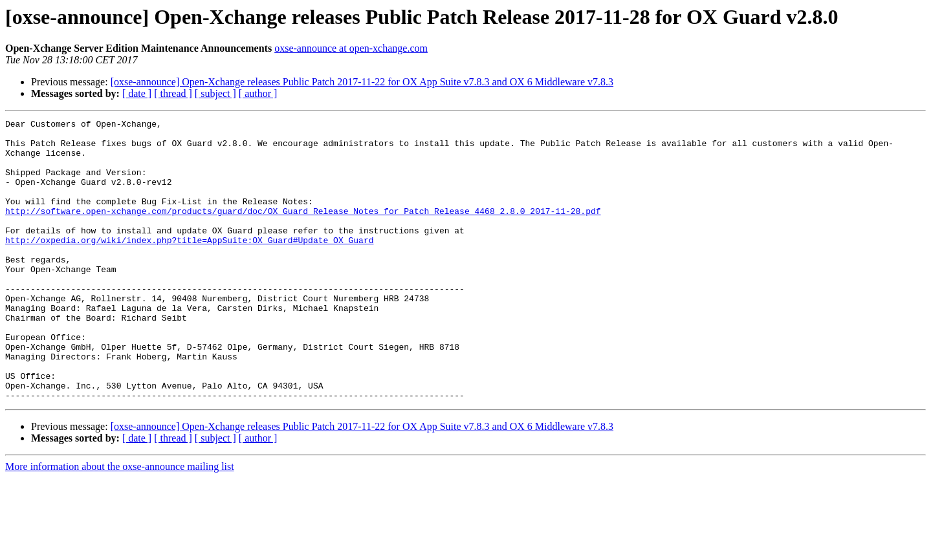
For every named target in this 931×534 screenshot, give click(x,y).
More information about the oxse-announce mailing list (119, 522)
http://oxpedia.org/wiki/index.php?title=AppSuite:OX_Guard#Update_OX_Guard (189, 265)
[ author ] (258, 93)
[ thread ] (173, 93)
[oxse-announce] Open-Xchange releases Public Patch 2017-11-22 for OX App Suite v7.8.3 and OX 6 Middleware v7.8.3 (362, 81)
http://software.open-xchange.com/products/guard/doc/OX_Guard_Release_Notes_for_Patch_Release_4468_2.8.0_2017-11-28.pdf (302, 230)
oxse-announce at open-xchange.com (351, 48)
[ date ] (136, 93)
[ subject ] (215, 93)
